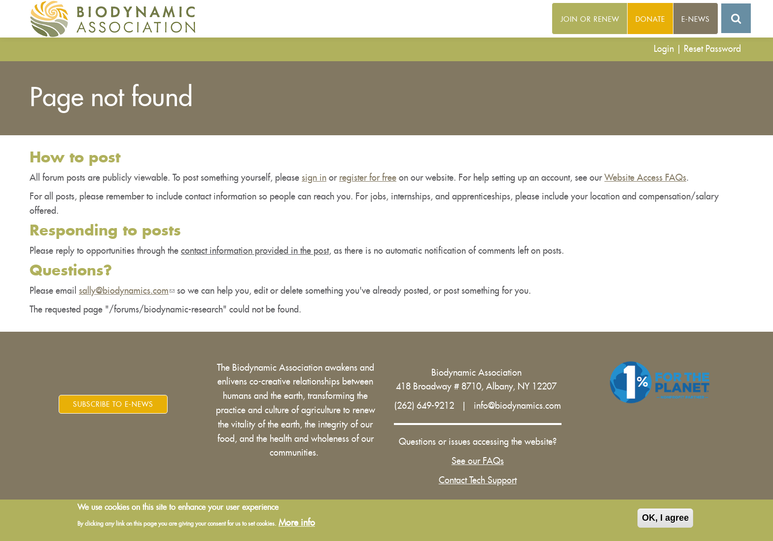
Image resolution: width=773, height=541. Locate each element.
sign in (314, 177)
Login (664, 48)
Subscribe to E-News (113, 404)
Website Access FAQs (645, 177)
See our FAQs (478, 461)
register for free (367, 177)
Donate (650, 19)
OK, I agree (665, 518)
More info (297, 522)
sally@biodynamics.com (127, 290)
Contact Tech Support (478, 480)
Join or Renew (590, 19)
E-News (695, 19)
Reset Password (712, 48)
